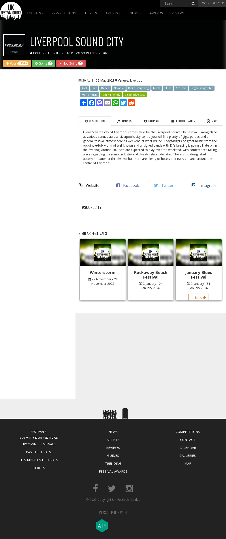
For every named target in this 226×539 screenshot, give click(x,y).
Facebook (127, 185)
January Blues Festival (198, 275)
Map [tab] (212, 121)
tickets (199, 297)
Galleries (187, 455)
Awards (156, 13)
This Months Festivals (38, 460)
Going (44, 63)
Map (187, 463)
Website (89, 185)
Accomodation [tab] (183, 121)
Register (218, 3)
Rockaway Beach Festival (150, 275)
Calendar (187, 447)
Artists (113, 13)
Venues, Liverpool (130, 80)
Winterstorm (102, 272)
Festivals (34, 13)
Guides (113, 455)
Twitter (163, 185)
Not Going (71, 63)
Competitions (64, 13)
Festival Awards (113, 471)
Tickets (91, 13)
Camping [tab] (151, 121)
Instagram (204, 185)
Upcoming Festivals (38, 444)
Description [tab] (95, 121)
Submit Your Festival (38, 437)
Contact (187, 439)
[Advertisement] (37, 142)
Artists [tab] (124, 121)
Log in (205, 3)
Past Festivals (38, 452)
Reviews (178, 13)
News (135, 13)
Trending (113, 463)
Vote (17, 63)
